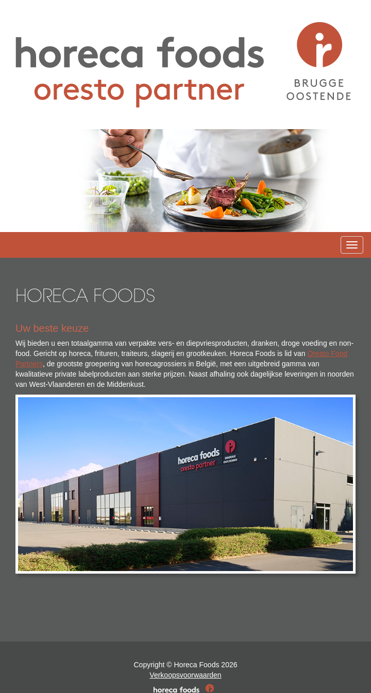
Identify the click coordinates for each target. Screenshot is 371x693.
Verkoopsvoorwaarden (185, 675)
